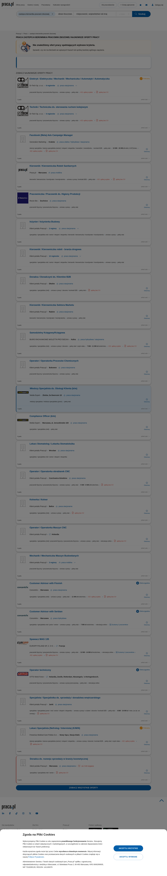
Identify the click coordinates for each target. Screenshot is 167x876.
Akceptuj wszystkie (128, 848)
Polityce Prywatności (36, 857)
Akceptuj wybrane (128, 857)
